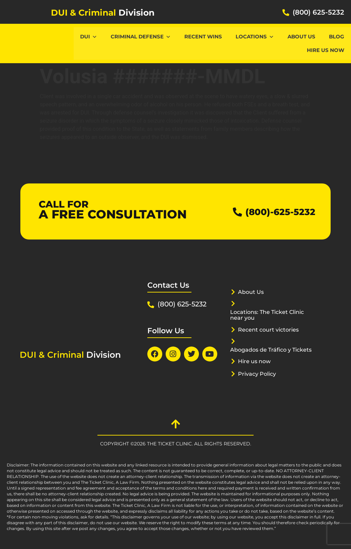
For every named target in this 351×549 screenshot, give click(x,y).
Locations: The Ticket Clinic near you (270, 314)
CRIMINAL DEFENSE (141, 36)
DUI (88, 36)
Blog (336, 36)
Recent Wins (203, 36)
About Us (301, 36)
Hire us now (325, 50)
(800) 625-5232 (318, 12)
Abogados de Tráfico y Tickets (263, 352)
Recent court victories (270, 329)
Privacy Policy (258, 379)
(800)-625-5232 (275, 211)
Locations (255, 36)
